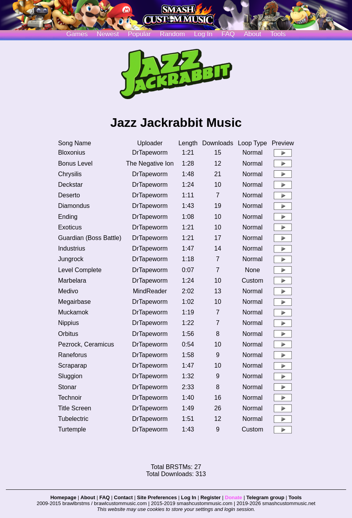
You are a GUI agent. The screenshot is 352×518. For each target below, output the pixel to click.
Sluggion (70, 376)
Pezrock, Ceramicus (86, 344)
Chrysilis (69, 174)
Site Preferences (157, 497)
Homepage (63, 497)
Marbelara (72, 280)
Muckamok (73, 312)
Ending (67, 216)
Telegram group (265, 497)
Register (210, 497)
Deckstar (70, 184)
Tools (278, 34)
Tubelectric (73, 418)
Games (77, 34)
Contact (123, 497)
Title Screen (74, 408)
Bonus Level (75, 163)
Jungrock (70, 259)
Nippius (68, 322)
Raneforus (72, 355)
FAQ (228, 34)
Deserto (69, 195)
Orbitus (68, 333)
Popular (139, 34)
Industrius (71, 248)
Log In (188, 497)
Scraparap (72, 365)
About (252, 34)
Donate (233, 497)
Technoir (69, 397)
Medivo (68, 291)
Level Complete (79, 270)
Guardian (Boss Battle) (89, 238)
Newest (108, 34)
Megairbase (74, 301)
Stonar (67, 387)
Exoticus (69, 227)
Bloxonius (71, 152)
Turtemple (72, 429)
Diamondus (74, 205)
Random (172, 34)
